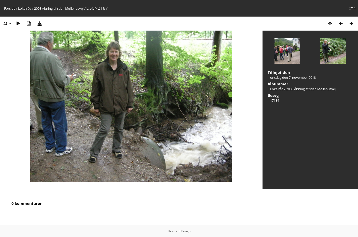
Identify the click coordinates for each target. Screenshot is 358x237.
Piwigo (185, 231)
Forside (9, 8)
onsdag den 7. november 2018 (293, 77)
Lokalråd (24, 8)
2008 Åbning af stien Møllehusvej (59, 8)
